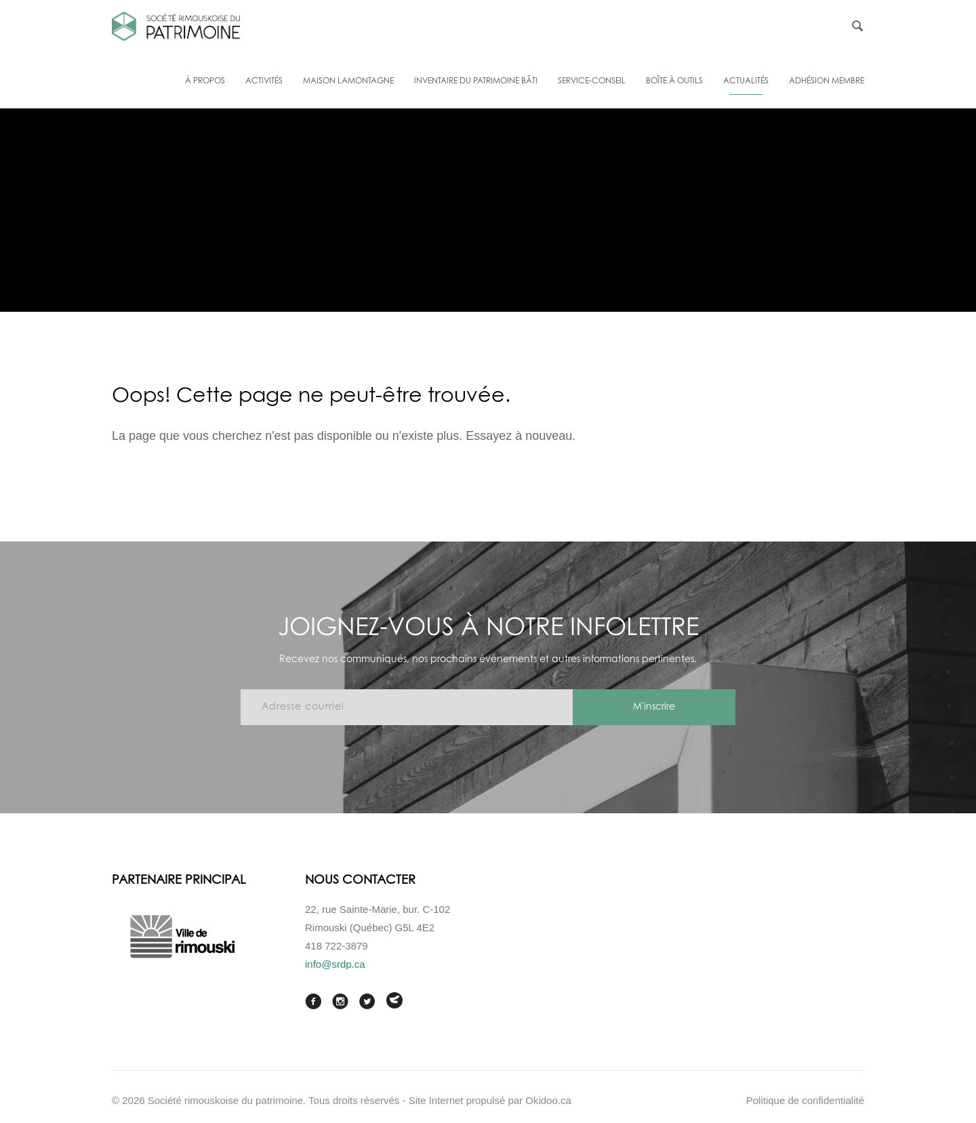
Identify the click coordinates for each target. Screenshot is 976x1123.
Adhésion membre (826, 81)
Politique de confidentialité (805, 1100)
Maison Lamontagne (348, 81)
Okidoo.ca (548, 1100)
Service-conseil (592, 81)
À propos (205, 81)
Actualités (746, 81)
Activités (264, 81)
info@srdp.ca (335, 964)
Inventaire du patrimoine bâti (475, 81)
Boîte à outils (674, 81)
